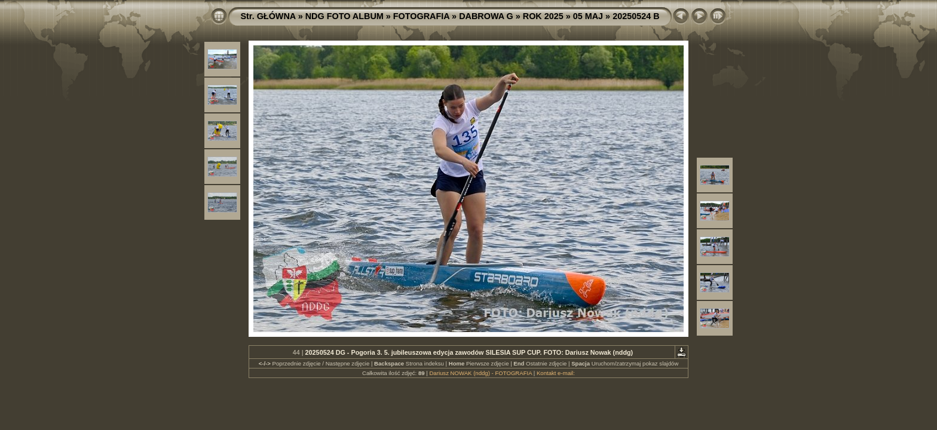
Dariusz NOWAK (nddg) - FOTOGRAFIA (480, 373)
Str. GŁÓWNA (267, 16)
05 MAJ (588, 16)
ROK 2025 (543, 16)
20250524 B (636, 16)
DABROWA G (486, 16)
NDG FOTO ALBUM (344, 16)
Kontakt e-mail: (556, 373)
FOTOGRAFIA (421, 16)
